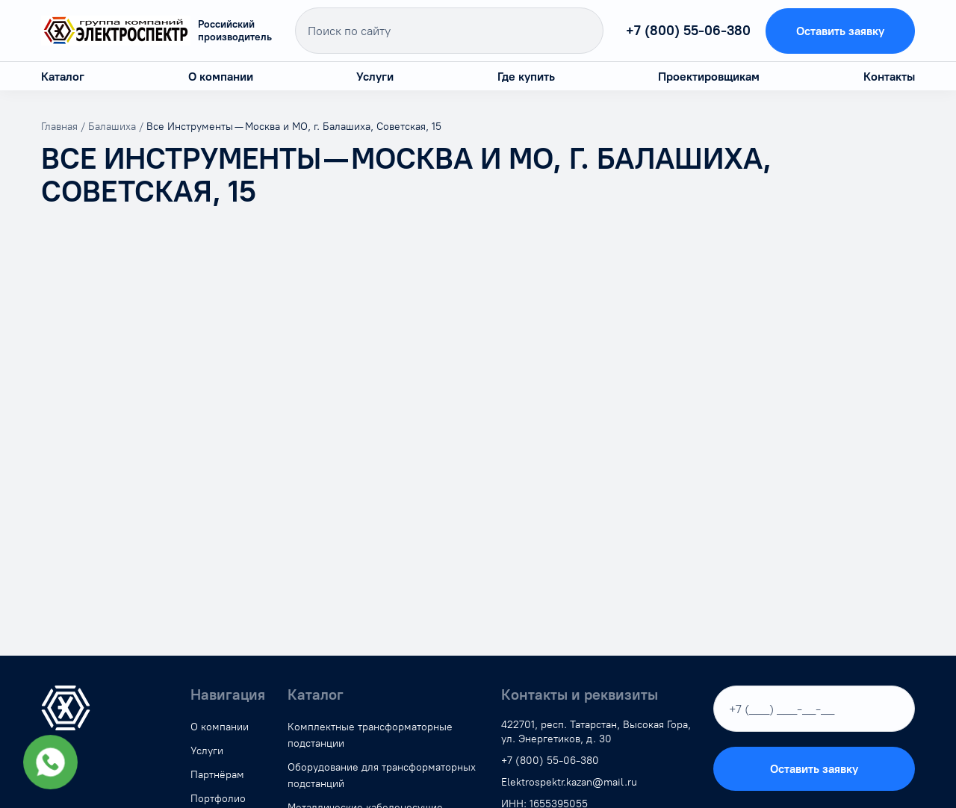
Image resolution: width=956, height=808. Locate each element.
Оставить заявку (840, 31)
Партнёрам (217, 774)
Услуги (375, 76)
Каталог (62, 76)
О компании (220, 76)
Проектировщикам (709, 76)
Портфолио (218, 798)
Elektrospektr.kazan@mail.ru (569, 782)
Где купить (526, 76)
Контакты (889, 76)
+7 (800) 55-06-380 (682, 31)
